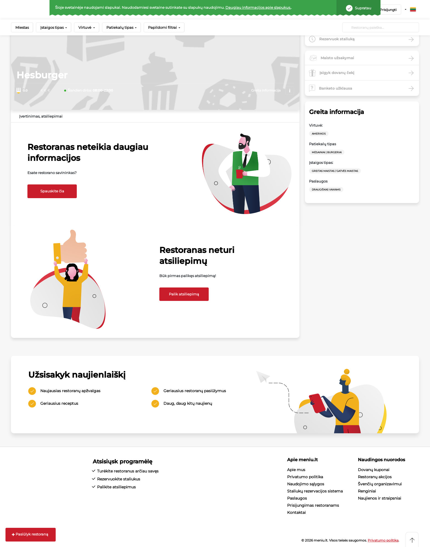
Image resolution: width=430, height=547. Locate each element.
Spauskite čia (52, 191)
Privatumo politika (305, 476)
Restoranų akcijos (375, 476)
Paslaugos (297, 498)
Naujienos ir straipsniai (379, 498)
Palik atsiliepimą (184, 294)
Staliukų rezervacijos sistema (315, 491)
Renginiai (367, 491)
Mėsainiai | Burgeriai (327, 152)
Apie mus (296, 469)
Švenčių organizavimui (380, 484)
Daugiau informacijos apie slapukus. (258, 7)
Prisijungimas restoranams (313, 505)
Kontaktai (296, 512)
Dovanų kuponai (373, 469)
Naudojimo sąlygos (305, 484)
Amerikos (319, 133)
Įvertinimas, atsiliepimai (41, 116)
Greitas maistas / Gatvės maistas (335, 170)
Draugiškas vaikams (326, 189)
